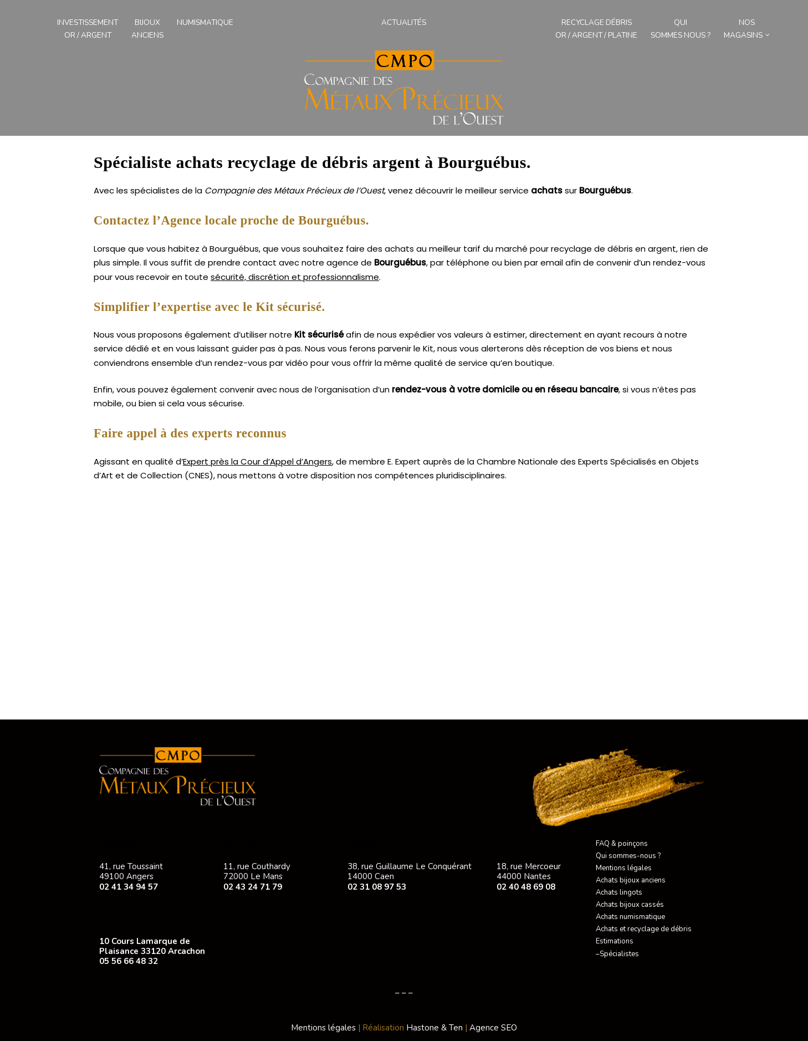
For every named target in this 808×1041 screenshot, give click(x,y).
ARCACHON (128, 928)
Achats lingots (619, 892)
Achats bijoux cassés (630, 905)
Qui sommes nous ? (680, 28)
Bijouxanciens (147, 28)
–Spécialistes (617, 954)
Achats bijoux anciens (631, 880)
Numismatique (205, 22)
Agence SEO (493, 1027)
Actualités (403, 22)
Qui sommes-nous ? (628, 856)
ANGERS (120, 845)
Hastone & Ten (434, 1027)
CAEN (361, 845)
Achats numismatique (630, 917)
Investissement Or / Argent (87, 28)
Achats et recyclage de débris (644, 929)
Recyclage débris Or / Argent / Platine (596, 28)
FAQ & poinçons (622, 844)
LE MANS (245, 845)
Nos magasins (743, 28)
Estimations (614, 941)
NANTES (517, 845)
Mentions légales (624, 868)
